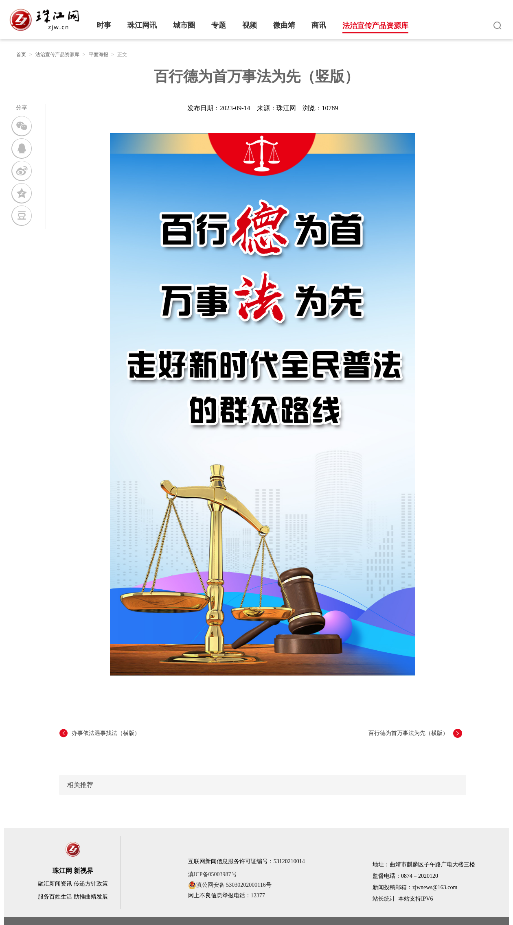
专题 (218, 25)
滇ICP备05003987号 (212, 874)
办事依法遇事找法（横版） (106, 733)
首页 (21, 54)
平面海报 (98, 54)
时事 (103, 25)
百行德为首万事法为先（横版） (408, 733)
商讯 (318, 25)
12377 (258, 895)
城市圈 (184, 25)
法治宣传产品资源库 (375, 26)
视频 (249, 25)
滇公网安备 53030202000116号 (230, 885)
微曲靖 (284, 25)
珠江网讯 (142, 25)
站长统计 (384, 899)
